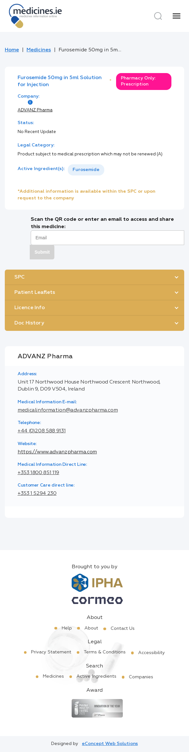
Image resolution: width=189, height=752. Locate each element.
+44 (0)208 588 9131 (42, 431)
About (91, 628)
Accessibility (151, 653)
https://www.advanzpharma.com (57, 452)
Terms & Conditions (105, 652)
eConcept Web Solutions (110, 743)
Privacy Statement (51, 652)
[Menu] (176, 16)
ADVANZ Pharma (35, 110)
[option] (86, 169)
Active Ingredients (96, 676)
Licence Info (29, 307)
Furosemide (86, 170)
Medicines (39, 50)
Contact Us (123, 628)
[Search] (158, 16)
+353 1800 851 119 (38, 472)
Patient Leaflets (34, 292)
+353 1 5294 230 (37, 493)
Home (12, 50)
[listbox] (86, 169)
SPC (19, 277)
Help (67, 628)
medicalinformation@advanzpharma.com (68, 410)
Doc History (29, 323)
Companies (141, 677)
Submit (42, 252)
